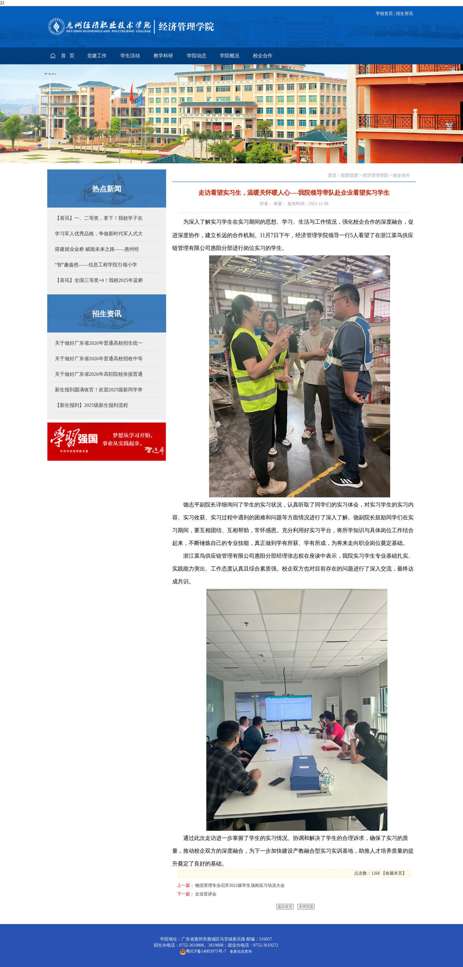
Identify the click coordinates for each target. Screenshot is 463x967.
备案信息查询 (240, 951)
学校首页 (384, 13)
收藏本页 (393, 873)
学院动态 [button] (196, 55)
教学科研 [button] (163, 55)
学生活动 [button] (130, 55)
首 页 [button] (68, 55)
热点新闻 (106, 189)
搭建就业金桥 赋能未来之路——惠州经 (97, 249)
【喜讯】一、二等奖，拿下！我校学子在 (99, 218)
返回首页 (285, 907)
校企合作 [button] (262, 55)
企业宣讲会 (205, 894)
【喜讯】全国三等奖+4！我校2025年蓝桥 (99, 280)
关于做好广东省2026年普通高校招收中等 (99, 358)
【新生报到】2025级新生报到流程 (91, 405)
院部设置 (349, 175)
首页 (332, 175)
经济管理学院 (375, 175)
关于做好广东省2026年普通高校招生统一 (99, 343)
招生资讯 (404, 13)
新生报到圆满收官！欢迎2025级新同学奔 (99, 389)
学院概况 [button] (229, 55)
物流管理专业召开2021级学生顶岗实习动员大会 (240, 885)
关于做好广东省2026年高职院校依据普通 (99, 374)
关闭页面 (306, 907)
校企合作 (401, 175)
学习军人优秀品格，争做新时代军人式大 (99, 233)
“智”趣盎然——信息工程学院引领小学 (96, 264)
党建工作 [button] (97, 55)
